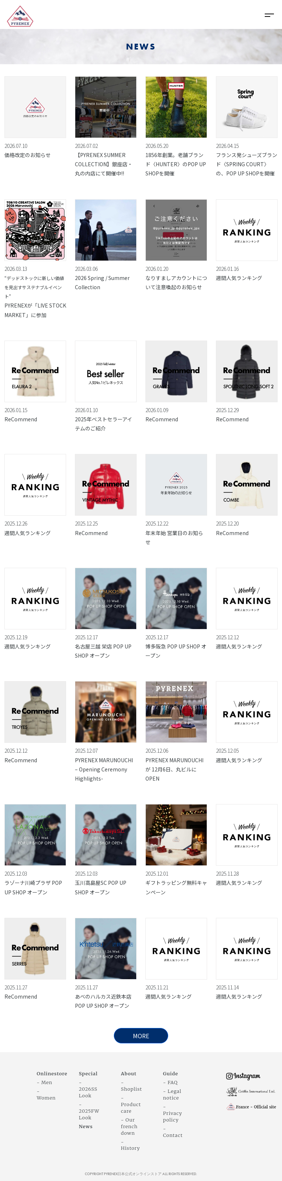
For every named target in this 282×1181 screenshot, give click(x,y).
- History (130, 1145)
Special (88, 1073)
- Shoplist (131, 1085)
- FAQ (170, 1082)
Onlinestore (52, 1073)
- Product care (131, 1104)
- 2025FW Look (89, 1110)
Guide (170, 1073)
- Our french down (129, 1126)
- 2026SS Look (88, 1088)
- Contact (173, 1132)
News (86, 1126)
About (129, 1073)
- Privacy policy (172, 1113)
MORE (141, 1035)
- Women (46, 1094)
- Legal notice (172, 1094)
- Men (45, 1082)
